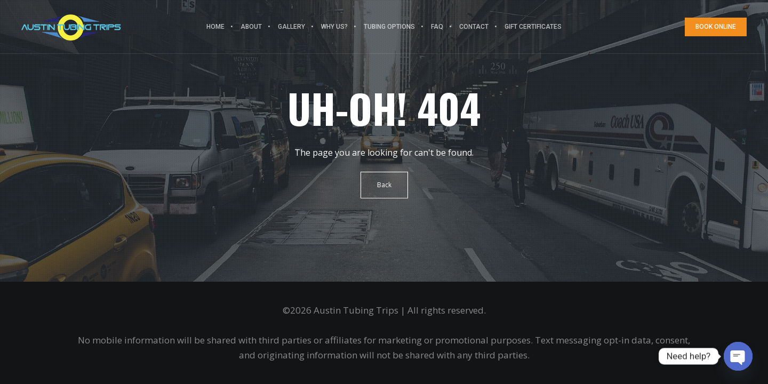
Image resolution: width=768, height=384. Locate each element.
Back (384, 184)
